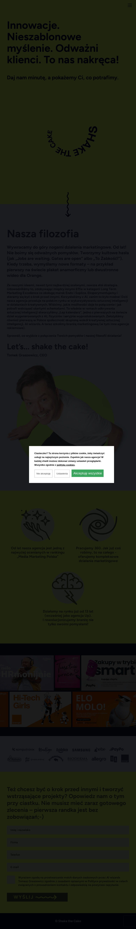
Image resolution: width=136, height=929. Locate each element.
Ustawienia (62, 473)
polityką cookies (66, 465)
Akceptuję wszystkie (87, 473)
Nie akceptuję (43, 473)
